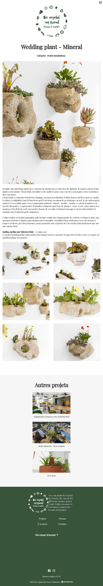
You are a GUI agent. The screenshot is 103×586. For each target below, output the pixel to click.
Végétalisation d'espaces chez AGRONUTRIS (51, 417)
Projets (42, 518)
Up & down (51, 476)
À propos (42, 524)
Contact (62, 524)
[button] (26, 279)
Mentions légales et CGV (52, 576)
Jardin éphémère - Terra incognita (51, 446)
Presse (62, 518)
